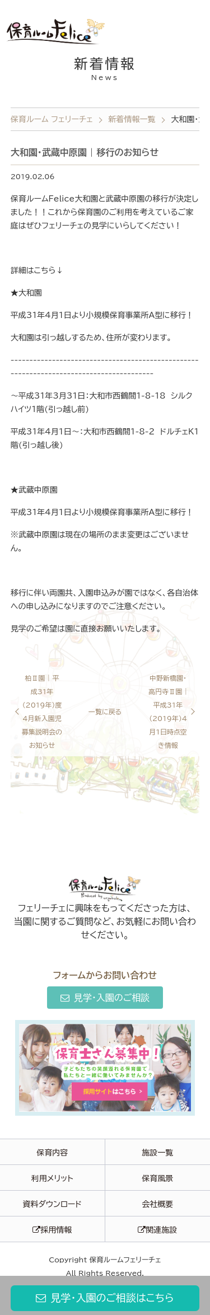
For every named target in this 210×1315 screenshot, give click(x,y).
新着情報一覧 (132, 119)
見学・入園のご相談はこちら (105, 1298)
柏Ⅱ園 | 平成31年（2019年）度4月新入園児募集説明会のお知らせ (42, 711)
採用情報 (52, 1230)
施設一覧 (157, 1153)
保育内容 (52, 1153)
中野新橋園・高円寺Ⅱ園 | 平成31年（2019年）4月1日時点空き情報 (167, 711)
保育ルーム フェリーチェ (52, 119)
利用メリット (52, 1178)
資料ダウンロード (52, 1204)
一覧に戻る (105, 711)
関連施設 (157, 1230)
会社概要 (157, 1204)
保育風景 (157, 1178)
